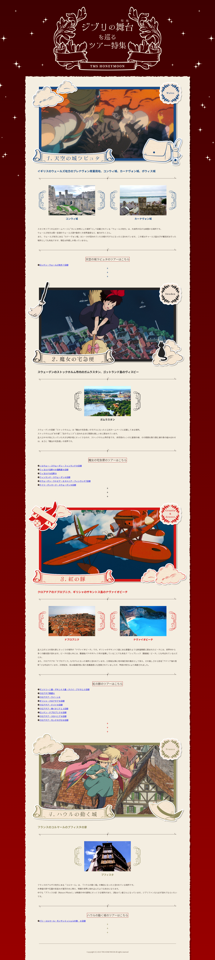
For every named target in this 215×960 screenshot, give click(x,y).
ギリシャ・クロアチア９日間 (51, 701)
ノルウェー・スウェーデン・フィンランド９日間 (60, 465)
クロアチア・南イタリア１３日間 (53, 708)
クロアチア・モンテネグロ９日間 (53, 720)
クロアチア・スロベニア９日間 (52, 716)
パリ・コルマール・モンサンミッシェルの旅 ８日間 (62, 920)
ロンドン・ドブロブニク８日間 (52, 712)
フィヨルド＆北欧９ (48, 473)
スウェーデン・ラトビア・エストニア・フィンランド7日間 (64, 481)
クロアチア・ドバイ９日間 (51, 704)
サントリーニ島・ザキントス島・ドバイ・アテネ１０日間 (64, 689)
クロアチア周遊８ (47, 693)
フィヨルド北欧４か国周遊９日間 (53, 469)
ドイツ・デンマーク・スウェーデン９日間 (57, 484)
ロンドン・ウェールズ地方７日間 (53, 265)
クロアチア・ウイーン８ (49, 697)
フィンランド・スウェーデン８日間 (54, 477)
